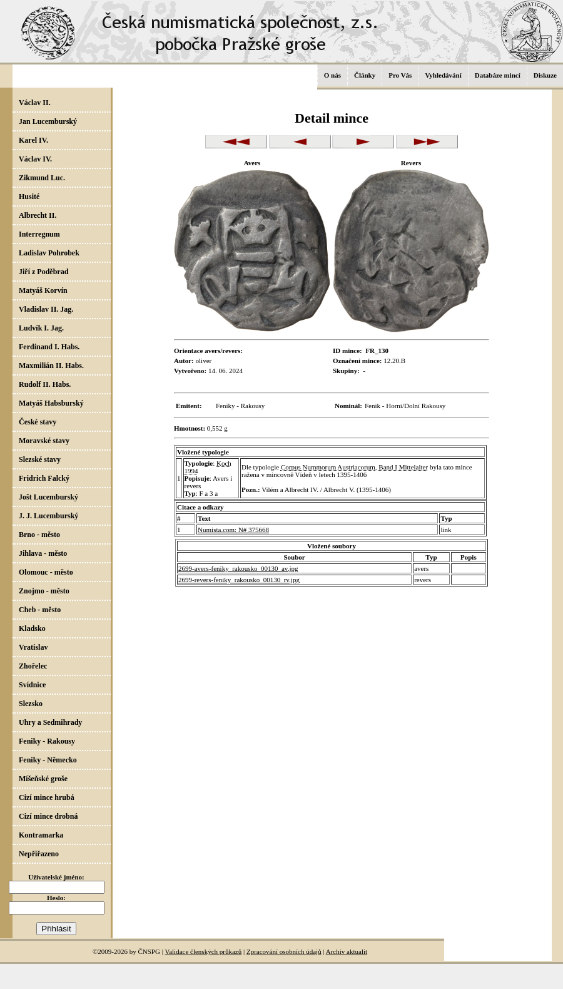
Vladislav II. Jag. (46, 309)
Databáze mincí (497, 75)
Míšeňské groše (43, 778)
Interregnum (39, 234)
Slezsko (31, 703)
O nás (332, 75)
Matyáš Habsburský (51, 403)
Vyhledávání (443, 75)
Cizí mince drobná (48, 816)
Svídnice (32, 684)
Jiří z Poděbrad (43, 271)
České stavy (37, 422)
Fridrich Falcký (44, 478)
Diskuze (545, 75)
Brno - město (39, 534)
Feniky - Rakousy (47, 741)
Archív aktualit (346, 951)
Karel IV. (33, 140)
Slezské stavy (40, 459)
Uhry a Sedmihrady (50, 722)
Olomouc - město (46, 572)
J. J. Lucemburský (48, 515)
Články (364, 75)
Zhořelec (33, 666)
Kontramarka (41, 835)
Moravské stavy (44, 440)
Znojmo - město (44, 591)
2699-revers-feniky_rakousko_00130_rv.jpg (239, 579)
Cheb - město (40, 609)
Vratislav (33, 647)
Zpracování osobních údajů (284, 951)
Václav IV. (35, 159)
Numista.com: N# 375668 (233, 529)
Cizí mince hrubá (46, 797)
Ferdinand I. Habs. (49, 346)
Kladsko (32, 628)
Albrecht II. (37, 215)
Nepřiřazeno (39, 853)
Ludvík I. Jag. (41, 328)
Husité (29, 196)
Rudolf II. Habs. (45, 384)
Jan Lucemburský (48, 121)
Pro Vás (400, 75)
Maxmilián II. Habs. (51, 365)
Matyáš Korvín (43, 290)
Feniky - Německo (48, 760)
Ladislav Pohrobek (49, 253)
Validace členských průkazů (203, 951)
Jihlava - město (43, 553)
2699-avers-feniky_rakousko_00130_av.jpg (238, 568)
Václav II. (35, 102)
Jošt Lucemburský (48, 497)
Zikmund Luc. (42, 177)
